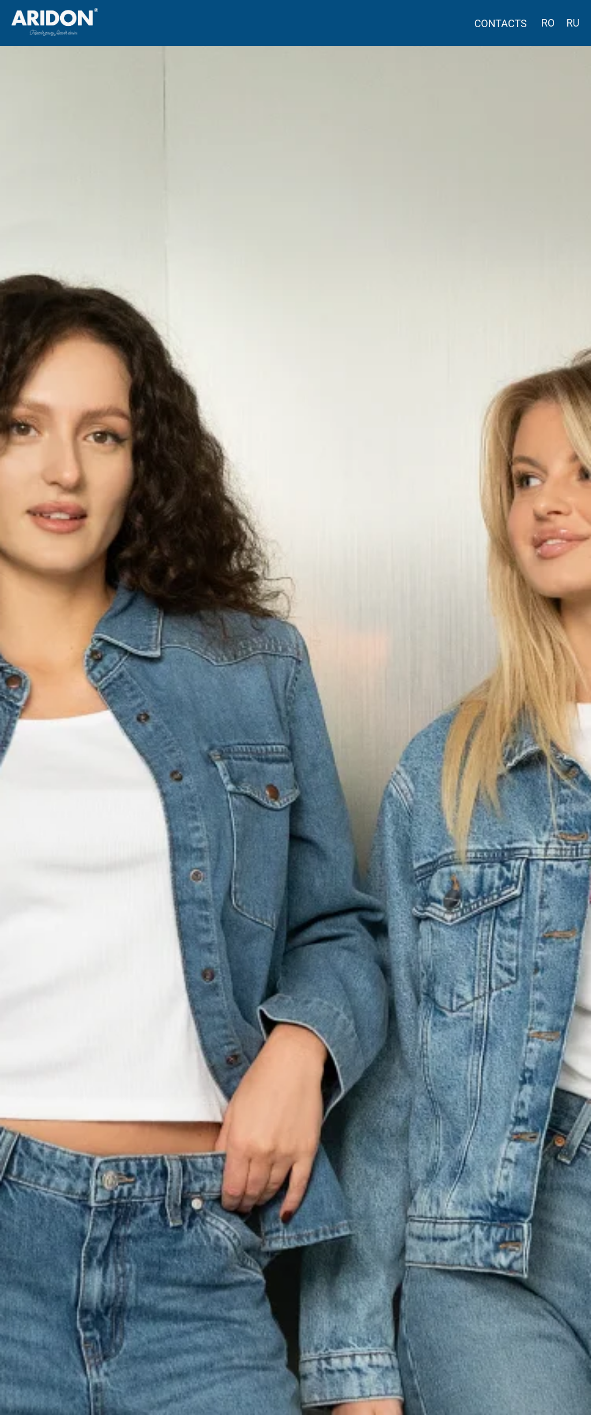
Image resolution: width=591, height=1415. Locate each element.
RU (572, 23)
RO (548, 23)
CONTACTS (500, 23)
